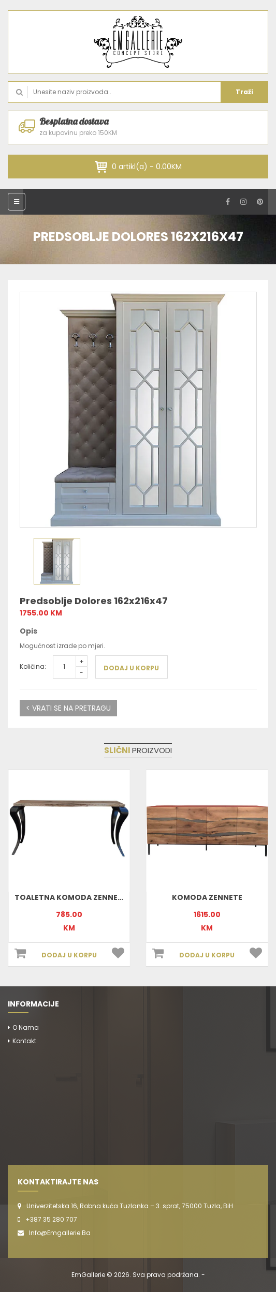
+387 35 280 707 (51, 1219)
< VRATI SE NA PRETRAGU (68, 708)
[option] (138, 410)
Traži (244, 91)
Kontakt (24, 1040)
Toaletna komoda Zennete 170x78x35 (92, 897)
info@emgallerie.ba (60, 1232)
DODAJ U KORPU (131, 668)
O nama (25, 1027)
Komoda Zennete (207, 897)
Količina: (33, 666)
